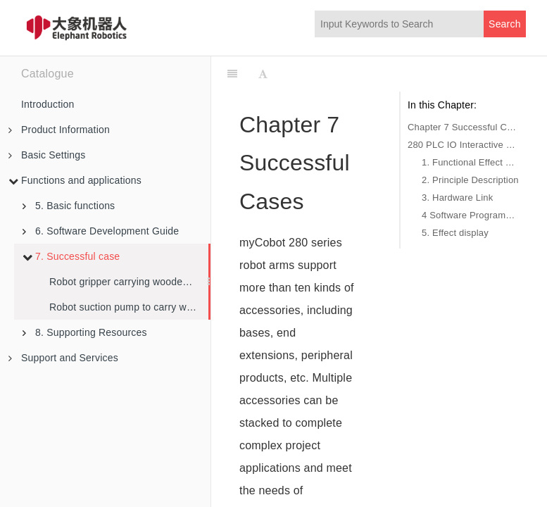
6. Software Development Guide (101, 231)
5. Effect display (455, 232)
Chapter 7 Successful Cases (463, 127)
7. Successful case (71, 256)
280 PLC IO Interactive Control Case (463, 144)
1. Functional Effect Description (470, 162)
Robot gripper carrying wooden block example (128, 281)
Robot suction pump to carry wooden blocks (128, 307)
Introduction (48, 104)
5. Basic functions (69, 205)
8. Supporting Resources (85, 332)
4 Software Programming (470, 215)
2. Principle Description (470, 180)
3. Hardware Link (457, 197)
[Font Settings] (263, 74)
